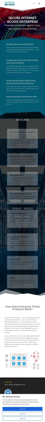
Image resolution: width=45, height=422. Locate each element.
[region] (22, 408)
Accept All (22, 409)
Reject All (22, 418)
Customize (22, 414)
